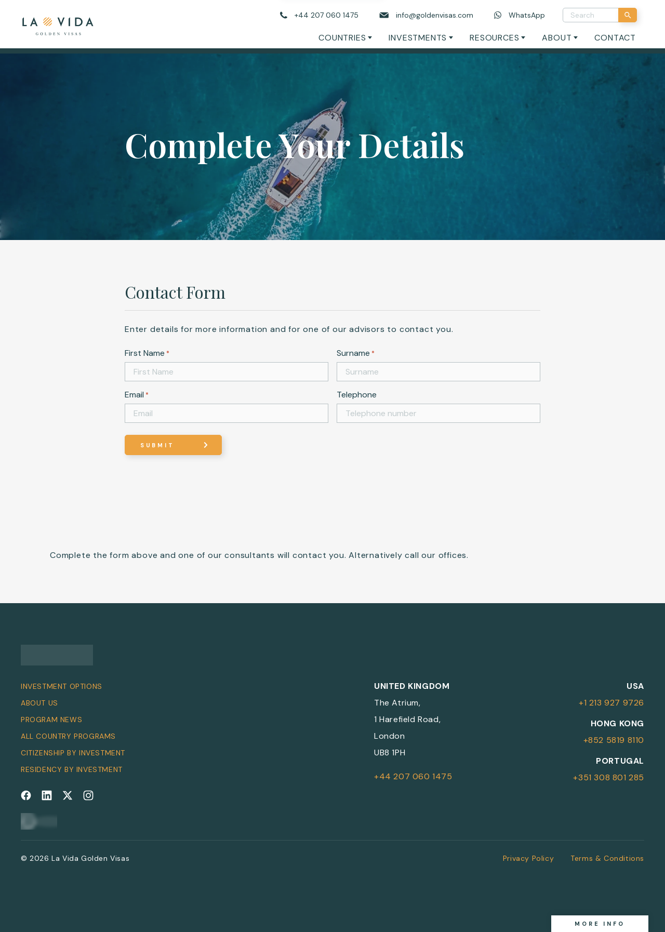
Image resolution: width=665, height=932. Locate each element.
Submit (157, 445)
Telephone (357, 395)
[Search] (627, 15)
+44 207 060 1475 (413, 776)
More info (600, 923)
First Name (147, 353)
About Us (39, 703)
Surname (356, 353)
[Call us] (319, 15)
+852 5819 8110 (613, 740)
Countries (342, 37)
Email (137, 395)
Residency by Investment (72, 769)
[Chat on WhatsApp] (519, 15)
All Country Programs (68, 736)
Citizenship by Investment (73, 752)
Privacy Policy (528, 858)
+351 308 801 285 (608, 777)
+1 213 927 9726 (611, 702)
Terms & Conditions (607, 858)
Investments (418, 37)
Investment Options (61, 686)
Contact (615, 37)
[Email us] (426, 15)
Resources (494, 37)
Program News (51, 719)
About (556, 37)
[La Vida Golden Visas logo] (57, 24)
